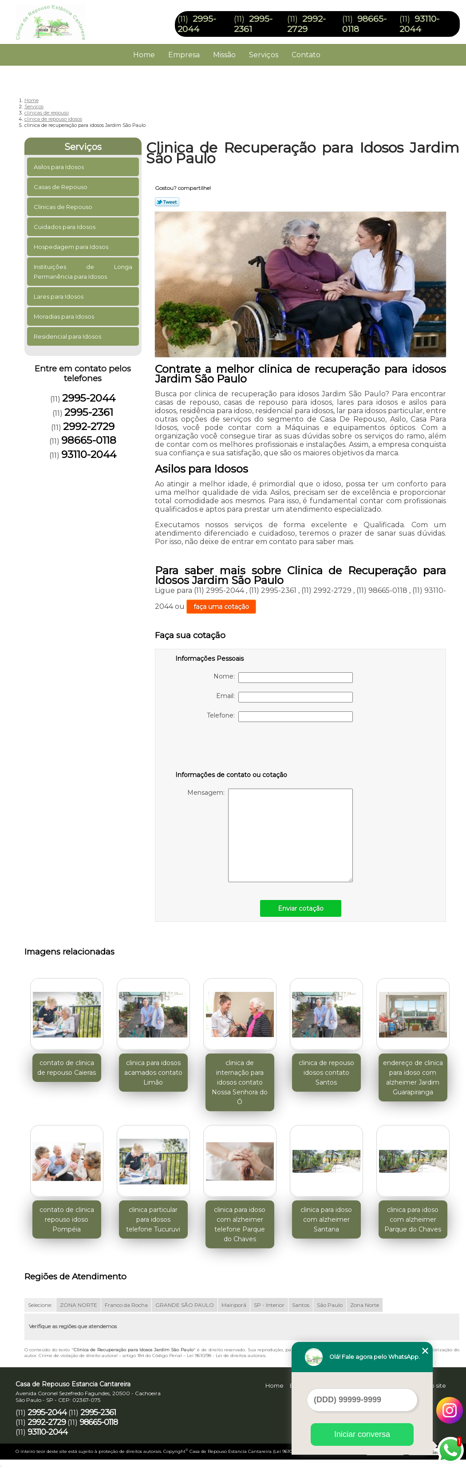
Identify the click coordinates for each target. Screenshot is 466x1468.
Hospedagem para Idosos (72, 246)
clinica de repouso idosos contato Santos (326, 1072)
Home (144, 55)
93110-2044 (419, 24)
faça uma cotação (221, 607)
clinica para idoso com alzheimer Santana (326, 1219)
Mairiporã (233, 1305)
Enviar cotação (301, 908)
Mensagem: (270, 835)
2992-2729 (306, 24)
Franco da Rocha (126, 1305)
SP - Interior (269, 1305)
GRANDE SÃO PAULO (184, 1305)
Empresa (184, 55)
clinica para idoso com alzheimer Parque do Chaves (412, 1219)
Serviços (263, 55)
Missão (224, 55)
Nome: (283, 677)
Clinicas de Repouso (64, 206)
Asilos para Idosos (59, 166)
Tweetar (167, 201)
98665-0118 (88, 440)
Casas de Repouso (61, 186)
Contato (306, 55)
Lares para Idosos (59, 296)
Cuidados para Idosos (65, 226)
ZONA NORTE (78, 1305)
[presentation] (231, 748)
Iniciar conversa (362, 1434)
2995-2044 (197, 24)
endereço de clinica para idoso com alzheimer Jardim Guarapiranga (413, 1077)
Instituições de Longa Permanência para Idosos (83, 271)
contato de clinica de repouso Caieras (66, 1068)
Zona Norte (364, 1305)
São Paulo (330, 1305)
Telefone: (280, 716)
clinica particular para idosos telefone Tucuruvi (153, 1219)
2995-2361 (88, 412)
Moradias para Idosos (64, 316)
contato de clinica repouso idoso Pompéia (66, 1219)
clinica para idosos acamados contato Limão (153, 1072)
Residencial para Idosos (68, 336)
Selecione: (40, 1305)
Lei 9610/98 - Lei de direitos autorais (226, 1355)
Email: (284, 697)
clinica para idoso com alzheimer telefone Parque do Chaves (239, 1224)
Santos (300, 1305)
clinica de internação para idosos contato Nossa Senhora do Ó (240, 1082)
